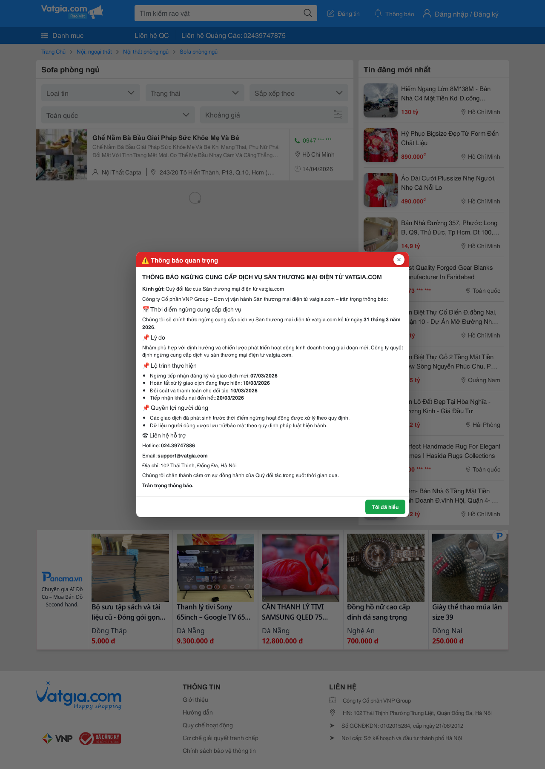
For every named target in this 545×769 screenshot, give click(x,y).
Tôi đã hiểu (385, 506)
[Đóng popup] (398, 259)
